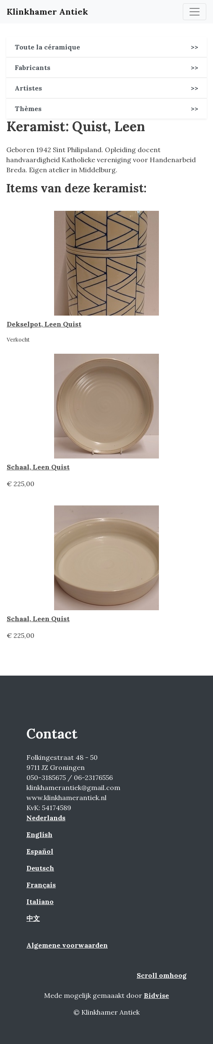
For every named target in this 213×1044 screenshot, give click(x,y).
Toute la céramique (106, 47)
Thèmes (106, 109)
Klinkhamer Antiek (47, 11)
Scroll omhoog (162, 975)
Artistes (106, 88)
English (39, 834)
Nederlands (45, 817)
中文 (33, 918)
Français (41, 885)
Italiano (40, 901)
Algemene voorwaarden (67, 945)
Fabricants (106, 67)
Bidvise (156, 995)
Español (39, 851)
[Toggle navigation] (194, 11)
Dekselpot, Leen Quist (44, 324)
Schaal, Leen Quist (38, 467)
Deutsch (40, 868)
